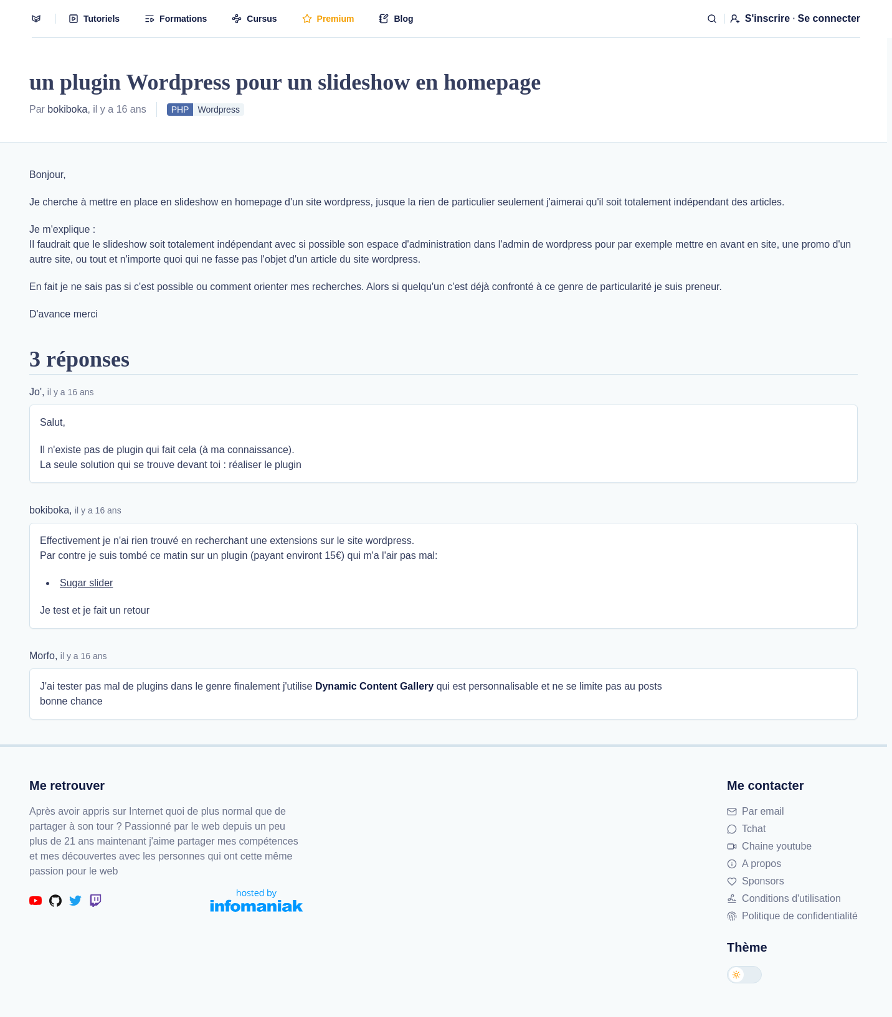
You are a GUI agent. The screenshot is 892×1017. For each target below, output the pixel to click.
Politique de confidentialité (792, 916)
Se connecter (829, 18)
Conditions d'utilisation (784, 898)
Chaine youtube (769, 846)
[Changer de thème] (744, 974)
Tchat (746, 828)
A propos (754, 863)
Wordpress (218, 110)
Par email (755, 811)
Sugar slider (86, 583)
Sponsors (755, 881)
